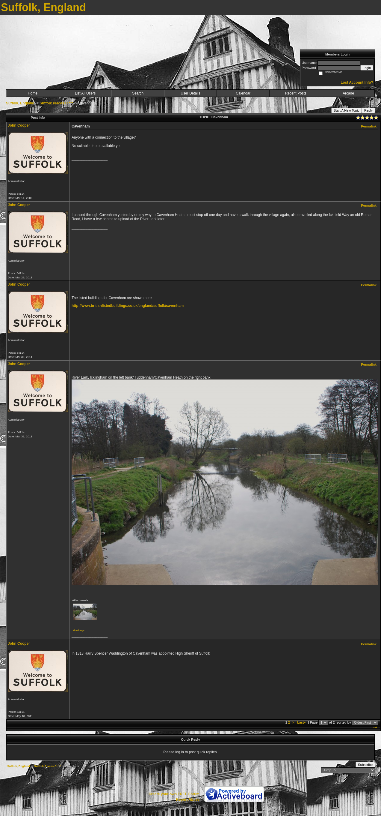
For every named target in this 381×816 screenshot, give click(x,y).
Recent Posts (295, 93)
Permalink (369, 126)
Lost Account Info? (357, 82)
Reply (368, 110)
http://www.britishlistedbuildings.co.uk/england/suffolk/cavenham (128, 306)
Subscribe (365, 764)
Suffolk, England (20, 103)
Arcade (348, 93)
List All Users (85, 93)
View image (78, 630)
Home (32, 93)
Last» (301, 722)
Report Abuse (187, 799)
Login (367, 68)
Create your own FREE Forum (174, 794)
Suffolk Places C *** (56, 103)
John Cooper (19, 125)
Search (137, 93)
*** (375, 728)
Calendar (243, 93)
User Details (190, 93)
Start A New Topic (346, 110)
